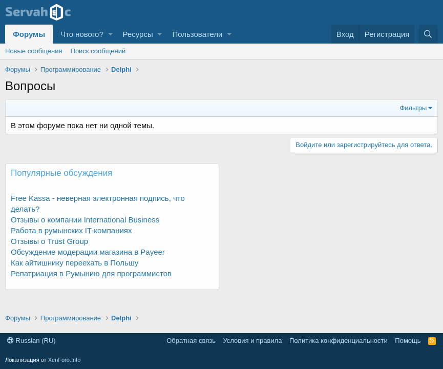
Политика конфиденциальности (338, 340)
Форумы (29, 34)
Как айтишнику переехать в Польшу (74, 262)
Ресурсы (138, 34)
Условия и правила (252, 340)
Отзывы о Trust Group (49, 241)
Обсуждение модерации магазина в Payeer (88, 252)
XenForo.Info (64, 360)
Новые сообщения (33, 51)
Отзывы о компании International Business (85, 219)
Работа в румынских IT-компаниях (71, 230)
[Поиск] (428, 34)
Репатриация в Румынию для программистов (91, 273)
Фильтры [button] (413, 108)
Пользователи (197, 34)
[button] (110, 34)
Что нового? (81, 34)
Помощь (407, 340)
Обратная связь (191, 340)
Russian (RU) (31, 340)
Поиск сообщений (98, 51)
